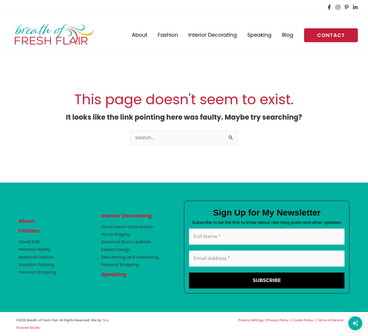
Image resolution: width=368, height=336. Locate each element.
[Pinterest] (346, 7)
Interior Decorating (126, 215)
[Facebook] (329, 7)
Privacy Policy (277, 320)
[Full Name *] (267, 237)
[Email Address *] (267, 258)
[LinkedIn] (355, 7)
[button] (331, 35)
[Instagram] (338, 7)
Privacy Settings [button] (251, 320)
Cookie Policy (302, 320)
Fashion (29, 230)
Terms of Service (330, 320)
